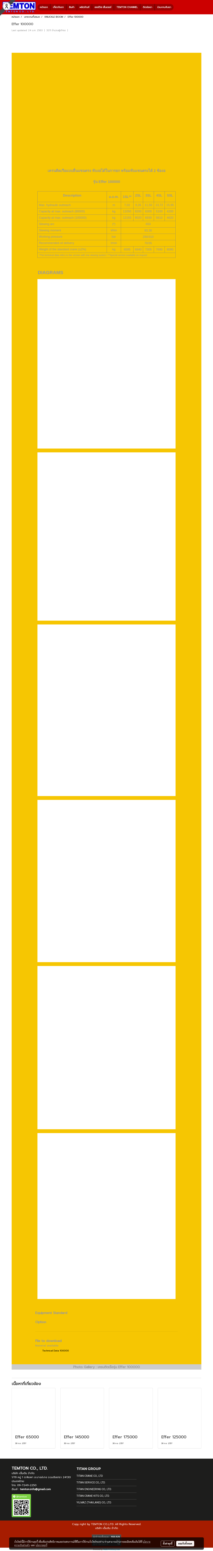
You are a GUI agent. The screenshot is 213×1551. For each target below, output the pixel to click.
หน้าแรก (44, 7)
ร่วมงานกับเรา (164, 7)
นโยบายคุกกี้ (41, 1545)
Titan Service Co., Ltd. (91, 1482)
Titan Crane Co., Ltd (90, 1475)
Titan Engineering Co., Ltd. (94, 1489)
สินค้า (71, 7)
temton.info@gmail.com (35, 1489)
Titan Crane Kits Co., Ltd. (93, 1495)
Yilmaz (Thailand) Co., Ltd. (94, 1502)
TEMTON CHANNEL (127, 7)
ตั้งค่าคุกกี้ (167, 1543)
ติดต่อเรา (147, 7)
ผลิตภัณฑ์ (84, 7)
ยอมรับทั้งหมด (185, 1543)
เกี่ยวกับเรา (58, 7)
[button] (176, 7)
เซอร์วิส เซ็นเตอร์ (103, 7)
